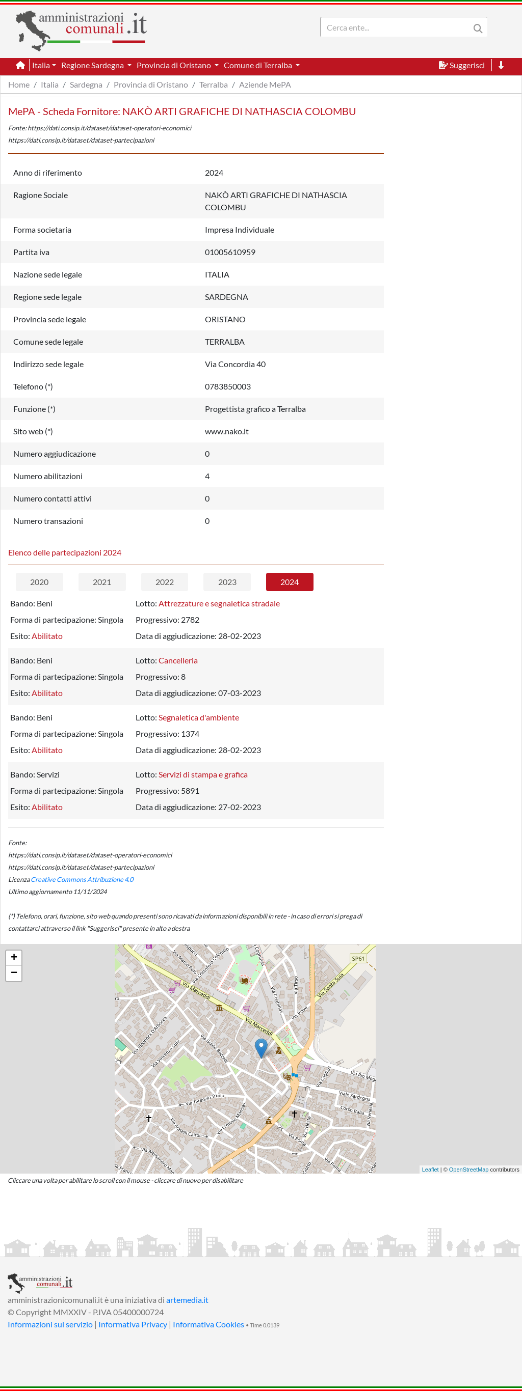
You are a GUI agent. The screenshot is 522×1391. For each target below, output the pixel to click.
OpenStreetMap (469, 1169)
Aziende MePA (265, 84)
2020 (39, 582)
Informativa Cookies (208, 1324)
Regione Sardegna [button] (93, 65)
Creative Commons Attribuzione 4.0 (82, 879)
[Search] (397, 27)
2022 (164, 582)
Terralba (213, 84)
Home (19, 84)
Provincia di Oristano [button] (175, 65)
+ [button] (14, 958)
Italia (50, 84)
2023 (227, 582)
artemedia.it (187, 1299)
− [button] (14, 973)
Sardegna (86, 84)
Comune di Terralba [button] (259, 65)
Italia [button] (41, 65)
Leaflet (430, 1169)
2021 (102, 582)
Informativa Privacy (132, 1324)
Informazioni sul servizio (50, 1324)
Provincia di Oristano (151, 84)
